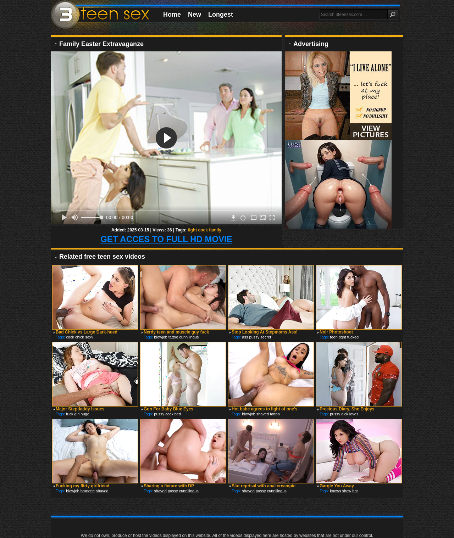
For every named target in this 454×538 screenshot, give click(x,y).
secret (265, 337)
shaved (262, 414)
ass (245, 337)
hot (355, 491)
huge (85, 414)
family (215, 230)
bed (178, 414)
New (194, 14)
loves (354, 414)
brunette (88, 491)
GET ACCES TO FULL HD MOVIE (166, 239)
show (346, 491)
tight (192, 230)
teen (333, 337)
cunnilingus (189, 337)
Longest (220, 14)
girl (77, 414)
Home (172, 14)
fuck (69, 414)
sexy (89, 337)
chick (79, 337)
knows (335, 491)
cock (203, 230)
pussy (254, 337)
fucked (353, 337)
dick (344, 414)
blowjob (160, 337)
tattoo (173, 337)
